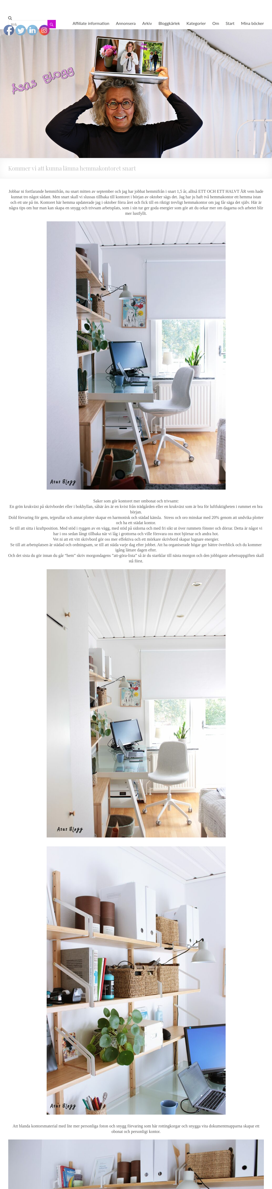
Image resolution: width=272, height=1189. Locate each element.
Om (215, 23)
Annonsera (126, 23)
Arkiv (147, 23)
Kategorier (196, 23)
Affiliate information (91, 23)
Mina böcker (252, 23)
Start (230, 23)
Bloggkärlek (169, 23)
